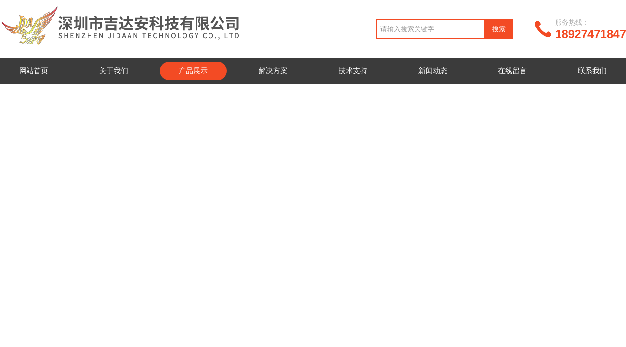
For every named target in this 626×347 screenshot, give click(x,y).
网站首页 (33, 71)
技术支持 (353, 71)
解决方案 (273, 71)
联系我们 (592, 71)
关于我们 (113, 71)
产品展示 (193, 71)
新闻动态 (432, 71)
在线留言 (512, 71)
